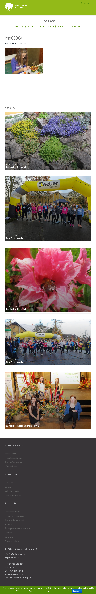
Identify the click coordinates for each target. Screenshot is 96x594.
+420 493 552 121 (14, 564)
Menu (84, 3)
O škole (27, 26)
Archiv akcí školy (50, 26)
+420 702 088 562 (14, 570)
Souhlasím (76, 591)
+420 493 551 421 (14, 567)
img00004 (74, 26)
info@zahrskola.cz (14, 574)
